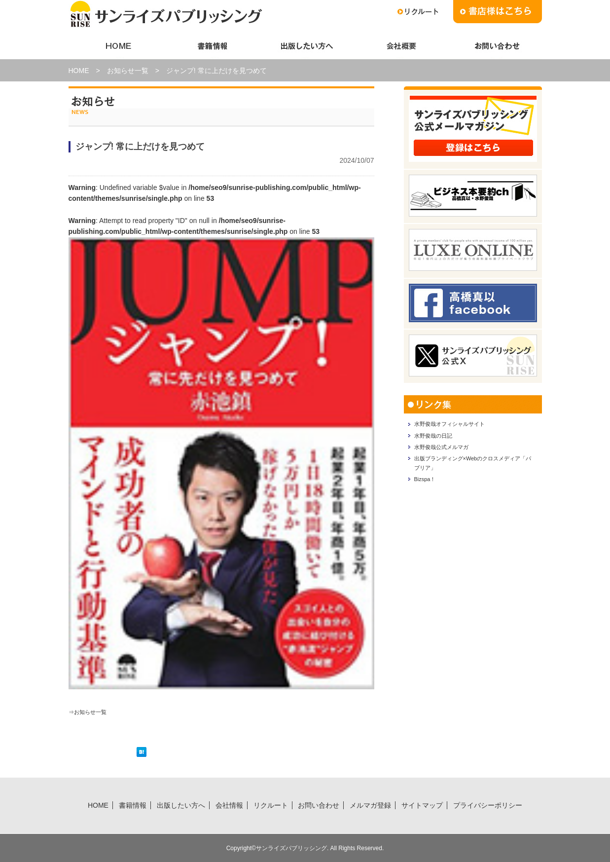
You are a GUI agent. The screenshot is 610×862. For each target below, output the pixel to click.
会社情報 (400, 46)
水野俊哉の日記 (439, 440)
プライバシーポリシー (487, 805)
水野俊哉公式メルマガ (449, 455)
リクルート (270, 805)
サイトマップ (422, 805)
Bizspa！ (428, 496)
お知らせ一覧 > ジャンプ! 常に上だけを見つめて (187, 71)
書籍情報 (210, 46)
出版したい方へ (305, 46)
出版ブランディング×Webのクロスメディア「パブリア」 (472, 476)
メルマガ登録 (370, 805)
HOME (116, 46)
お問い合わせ (494, 46)
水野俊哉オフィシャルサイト (459, 425)
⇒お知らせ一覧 (93, 711)
